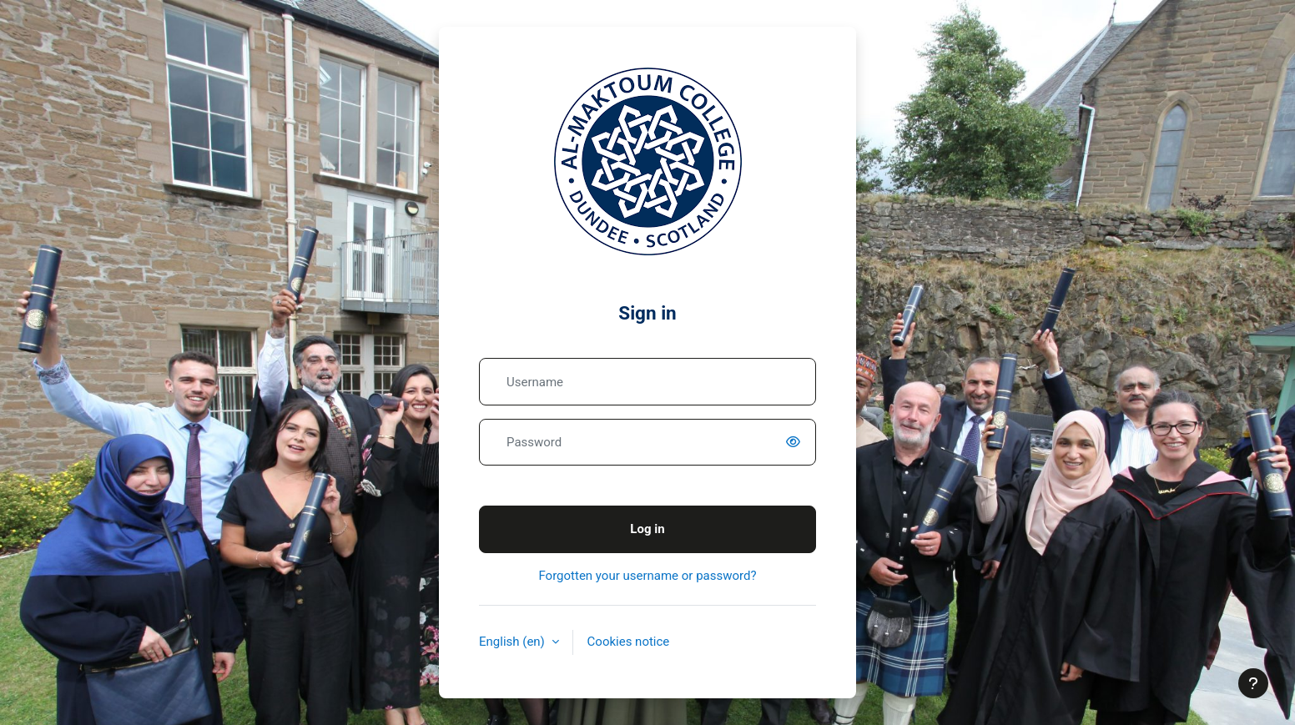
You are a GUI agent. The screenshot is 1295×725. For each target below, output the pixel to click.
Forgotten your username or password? (647, 575)
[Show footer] (1253, 683)
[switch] (796, 442)
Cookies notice (628, 641)
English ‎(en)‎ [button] (513, 641)
